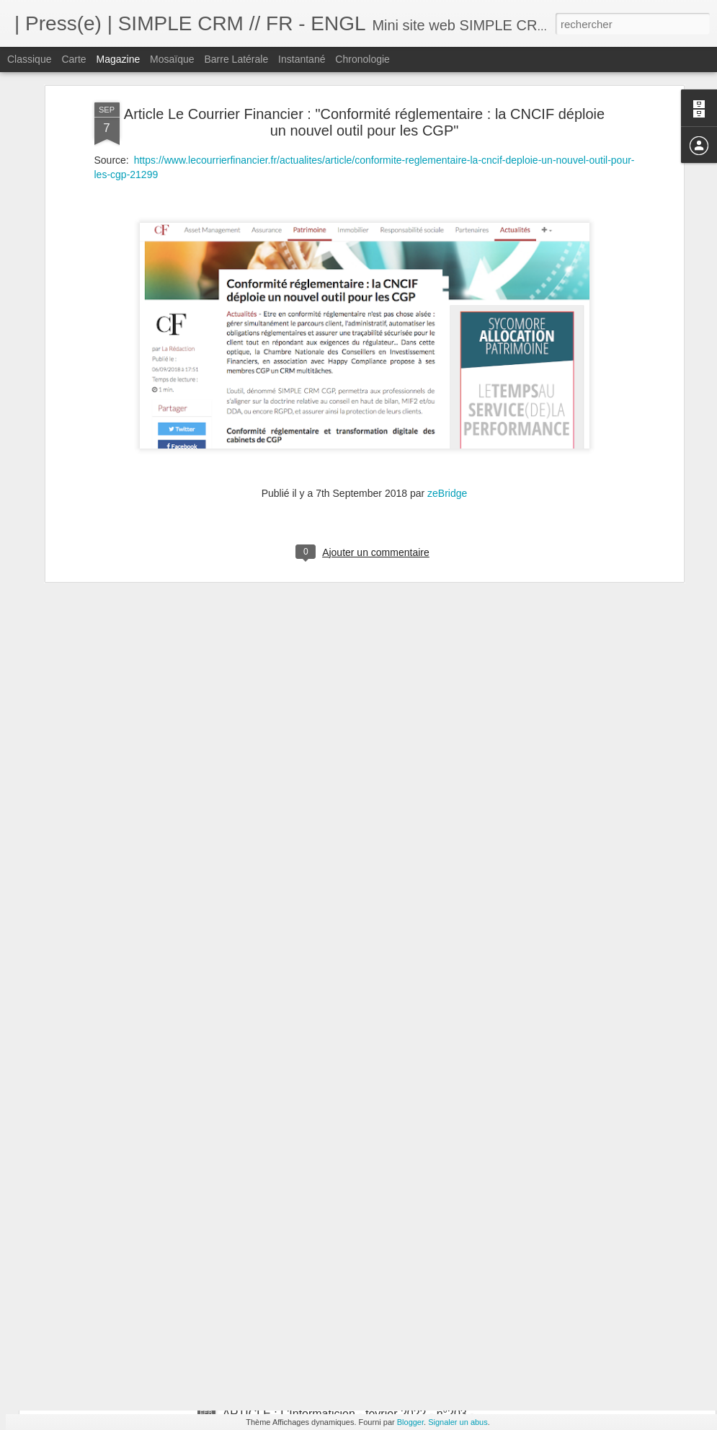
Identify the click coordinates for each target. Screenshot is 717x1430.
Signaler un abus (458, 1422)
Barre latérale (236, 59)
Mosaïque (172, 59)
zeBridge (447, 383)
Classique (29, 59)
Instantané (301, 59)
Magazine (119, 59)
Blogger (410, 1422)
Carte (73, 59)
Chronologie (362, 59)
